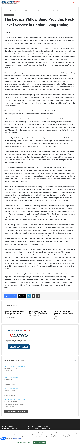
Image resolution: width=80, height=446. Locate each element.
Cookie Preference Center (23, 443)
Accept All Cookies (39, 443)
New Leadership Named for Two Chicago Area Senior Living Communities (14, 313)
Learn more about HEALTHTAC (16, 411)
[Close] (77, 434)
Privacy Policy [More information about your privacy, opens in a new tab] (17, 439)
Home (6, 11)
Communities (14, 11)
